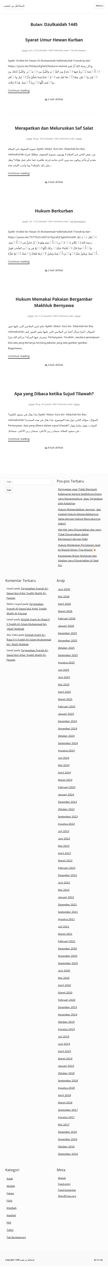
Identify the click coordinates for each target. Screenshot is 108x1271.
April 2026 (64, 608)
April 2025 (64, 696)
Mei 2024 (64, 770)
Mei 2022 (64, 894)
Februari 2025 (66, 711)
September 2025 (68, 660)
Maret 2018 (65, 1107)
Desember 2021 (67, 909)
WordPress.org (67, 1200)
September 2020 (68, 968)
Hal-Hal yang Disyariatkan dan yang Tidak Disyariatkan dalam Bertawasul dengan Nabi (79, 538)
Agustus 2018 (66, 1092)
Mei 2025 (64, 689)
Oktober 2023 (66, 814)
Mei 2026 (64, 601)
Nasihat (11, 1220)
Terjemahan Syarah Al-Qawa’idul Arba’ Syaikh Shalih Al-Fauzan (27, 598)
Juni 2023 (64, 843)
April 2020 (64, 990)
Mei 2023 (64, 850)
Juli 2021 (63, 931)
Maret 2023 (65, 865)
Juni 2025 (64, 682)
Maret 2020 (65, 997)
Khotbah (11, 1212)
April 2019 (64, 1056)
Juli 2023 (63, 836)
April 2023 (64, 858)
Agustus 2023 (66, 828)
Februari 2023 (66, 872)
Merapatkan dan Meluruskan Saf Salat (54, 129)
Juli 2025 (63, 674)
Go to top (98, 1264)
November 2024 (67, 733)
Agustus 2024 (66, 755)
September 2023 (68, 821)
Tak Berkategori (78, 223)
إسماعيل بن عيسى (14, 5)
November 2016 (67, 1144)
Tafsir (10, 1234)
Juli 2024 (63, 762)
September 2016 (68, 1158)
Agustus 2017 (66, 1122)
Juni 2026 (64, 594)
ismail (24, 50)
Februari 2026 (66, 623)
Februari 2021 (66, 946)
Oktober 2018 (66, 1078)
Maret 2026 (65, 616)
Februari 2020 (66, 1004)
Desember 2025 (67, 638)
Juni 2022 (64, 887)
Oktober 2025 (66, 652)
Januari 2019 (66, 1070)
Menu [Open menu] (99, 5)
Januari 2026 (66, 630)
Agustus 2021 (66, 924)
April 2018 (64, 1100)
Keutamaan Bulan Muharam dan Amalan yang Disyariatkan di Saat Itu (78, 565)
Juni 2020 (64, 975)
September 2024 (68, 748)
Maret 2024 (65, 784)
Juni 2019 (64, 1048)
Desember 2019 (67, 1012)
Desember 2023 (67, 806)
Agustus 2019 (66, 1034)
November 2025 (67, 645)
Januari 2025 (66, 718)
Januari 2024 (66, 799)
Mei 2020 (64, 982)
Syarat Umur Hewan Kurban (54, 40)
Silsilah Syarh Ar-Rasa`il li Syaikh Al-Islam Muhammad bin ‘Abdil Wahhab (28, 628)
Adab (10, 1183)
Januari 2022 (66, 902)
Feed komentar (67, 1194)
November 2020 (67, 960)
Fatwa (79, 139)
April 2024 (64, 777)
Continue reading (18, 90)
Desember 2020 (67, 953)
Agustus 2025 (66, 667)
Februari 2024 (66, 792)
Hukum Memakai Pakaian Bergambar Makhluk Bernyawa (54, 305)
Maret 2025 (65, 704)
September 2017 (68, 1114)
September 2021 (68, 916)
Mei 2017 (64, 1129)
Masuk (62, 1182)
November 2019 (67, 1019)
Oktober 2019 (66, 1026)
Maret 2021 (65, 938)
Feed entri (64, 1188)
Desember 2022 (67, 880)
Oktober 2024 (66, 740)
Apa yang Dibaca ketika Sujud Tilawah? (54, 397)
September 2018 (68, 1085)
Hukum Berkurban (54, 212)
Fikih (9, 1205)
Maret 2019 (65, 1063)
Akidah (11, 1190)
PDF (9, 1227)
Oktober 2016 (66, 1151)
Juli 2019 (63, 1041)
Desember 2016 (67, 1136)
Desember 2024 (67, 726)
